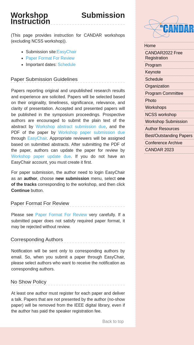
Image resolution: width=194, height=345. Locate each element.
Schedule (67, 64)
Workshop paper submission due (91, 132)
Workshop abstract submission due (71, 126)
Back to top (113, 321)
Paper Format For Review (50, 58)
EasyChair (67, 52)
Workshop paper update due (41, 156)
